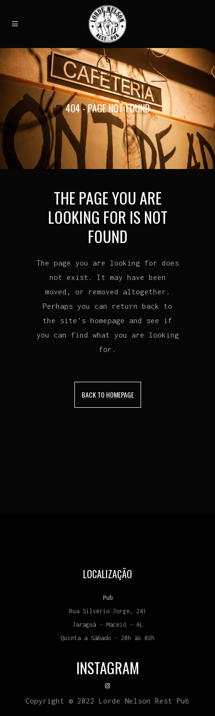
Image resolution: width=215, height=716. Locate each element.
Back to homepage (108, 394)
